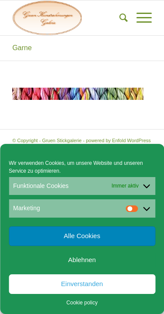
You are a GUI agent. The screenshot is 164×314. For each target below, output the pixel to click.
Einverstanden (82, 283)
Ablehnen (82, 259)
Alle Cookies (82, 235)
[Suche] (119, 17)
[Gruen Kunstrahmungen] (68, 17)
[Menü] (140, 17)
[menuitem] (119, 17)
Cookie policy (82, 303)
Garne (21, 47)
